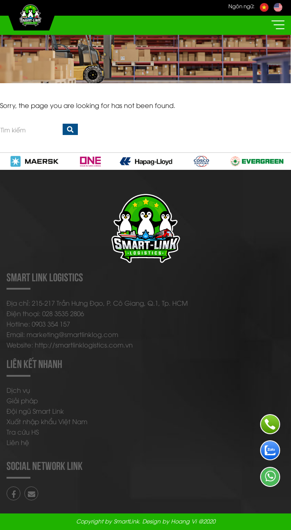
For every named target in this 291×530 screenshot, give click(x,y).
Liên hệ (18, 442)
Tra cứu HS (23, 431)
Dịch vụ (18, 389)
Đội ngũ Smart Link (35, 410)
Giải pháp (22, 400)
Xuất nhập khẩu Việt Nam (47, 421)
